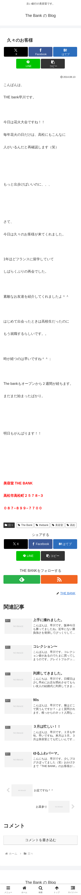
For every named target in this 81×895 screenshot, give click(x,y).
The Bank (25, 525)
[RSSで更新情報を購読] (59, 579)
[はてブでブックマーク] (65, 52)
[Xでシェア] (16, 52)
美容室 (57, 525)
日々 (9, 525)
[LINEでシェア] (28, 64)
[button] (53, 64)
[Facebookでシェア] (40, 52)
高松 (71, 525)
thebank (42, 525)
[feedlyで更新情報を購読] (21, 579)
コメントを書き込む (40, 840)
